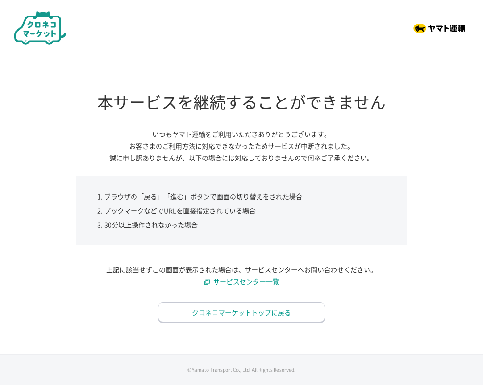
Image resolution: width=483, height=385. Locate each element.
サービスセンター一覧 (246, 281)
